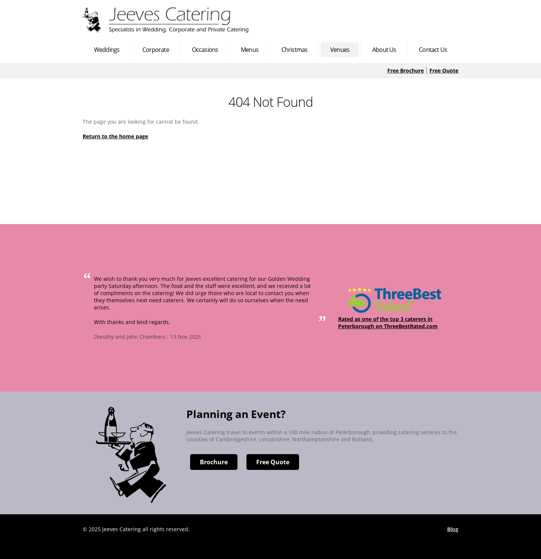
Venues (339, 49)
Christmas (294, 49)
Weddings (107, 49)
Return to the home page (115, 136)
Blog (452, 529)
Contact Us (433, 49)
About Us (384, 49)
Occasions (205, 49)
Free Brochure (405, 70)
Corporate (155, 49)
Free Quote (443, 70)
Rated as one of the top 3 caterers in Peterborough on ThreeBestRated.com (388, 322)
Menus (249, 49)
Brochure (214, 462)
